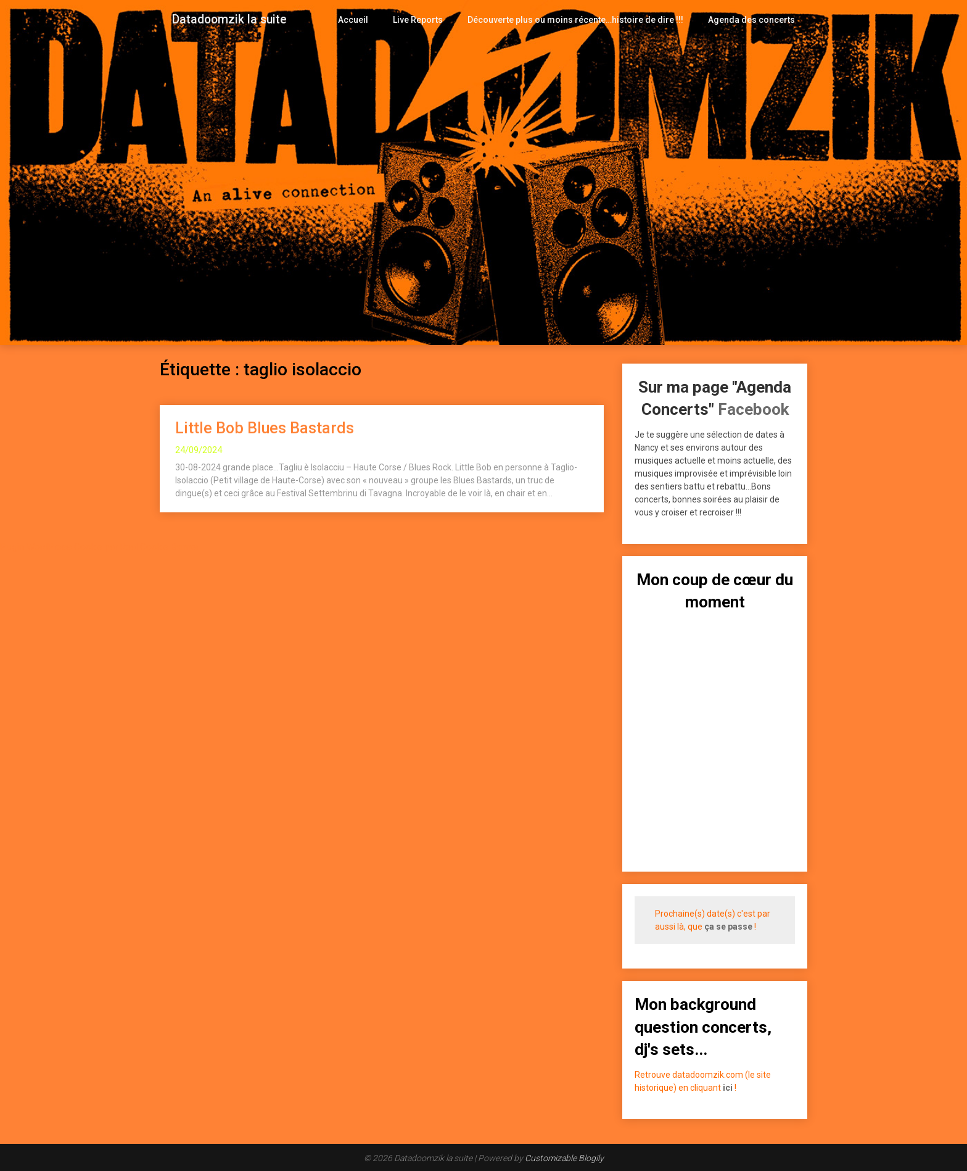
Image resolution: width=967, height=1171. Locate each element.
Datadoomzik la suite (229, 19)
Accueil (373, 20)
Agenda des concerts (753, 20)
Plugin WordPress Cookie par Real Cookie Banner (99, 546)
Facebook (753, 409)
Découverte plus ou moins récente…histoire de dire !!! (586, 20)
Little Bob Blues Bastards (264, 428)
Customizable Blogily (564, 1158)
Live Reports (436, 20)
